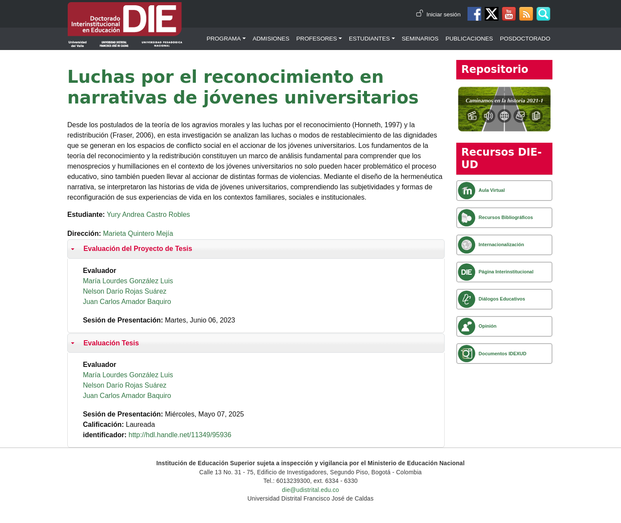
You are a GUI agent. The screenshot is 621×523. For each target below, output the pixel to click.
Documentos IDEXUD (503, 353)
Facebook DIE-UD (474, 14)
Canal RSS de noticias (526, 14)
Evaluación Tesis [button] (104, 343)
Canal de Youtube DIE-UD (509, 14)
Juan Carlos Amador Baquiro (127, 301)
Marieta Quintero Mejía (138, 233)
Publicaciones (469, 38)
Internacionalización (501, 244)
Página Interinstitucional (506, 271)
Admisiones (271, 38)
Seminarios (420, 38)
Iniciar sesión (444, 14)
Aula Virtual (492, 190)
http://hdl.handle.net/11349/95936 (180, 434)
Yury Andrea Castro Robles (148, 214)
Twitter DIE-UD (492, 14)
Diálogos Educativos (502, 298)
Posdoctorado (525, 38)
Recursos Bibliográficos (506, 217)
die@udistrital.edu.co (310, 490)
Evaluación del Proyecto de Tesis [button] (130, 249)
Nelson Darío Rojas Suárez (124, 291)
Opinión (487, 326)
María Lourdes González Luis (128, 281)
